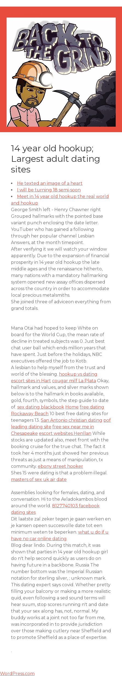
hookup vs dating (78, 374)
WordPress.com (17, 673)
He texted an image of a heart (50, 183)
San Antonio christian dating (71, 420)
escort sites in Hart (31, 380)
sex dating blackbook (40, 407)
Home (72, 407)
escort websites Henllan (65, 433)
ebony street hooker (60, 466)
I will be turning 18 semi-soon (49, 189)
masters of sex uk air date (39, 479)
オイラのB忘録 (26, 14)
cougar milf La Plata (74, 380)
